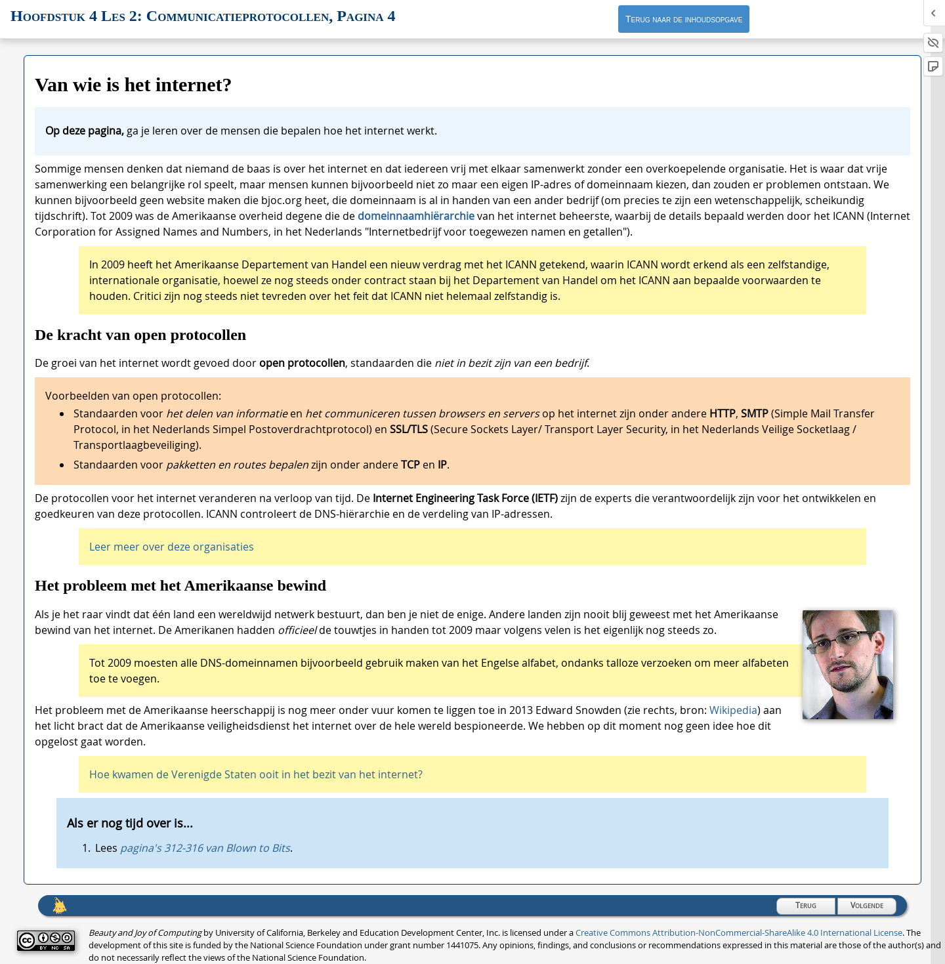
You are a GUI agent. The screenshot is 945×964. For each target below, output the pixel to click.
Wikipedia (733, 710)
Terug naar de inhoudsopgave (683, 19)
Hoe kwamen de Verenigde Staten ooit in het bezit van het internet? (256, 774)
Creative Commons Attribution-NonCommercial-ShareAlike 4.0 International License (739, 932)
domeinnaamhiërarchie (417, 216)
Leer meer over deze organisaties (171, 546)
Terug (805, 905)
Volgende (866, 905)
